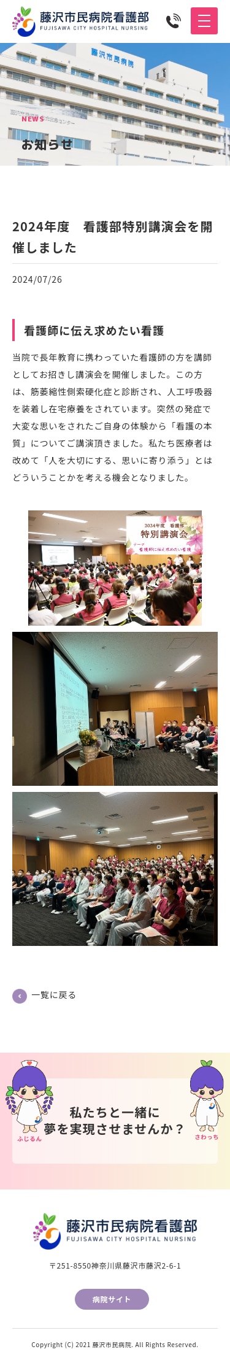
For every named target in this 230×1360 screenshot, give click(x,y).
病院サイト (112, 1299)
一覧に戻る (54, 994)
